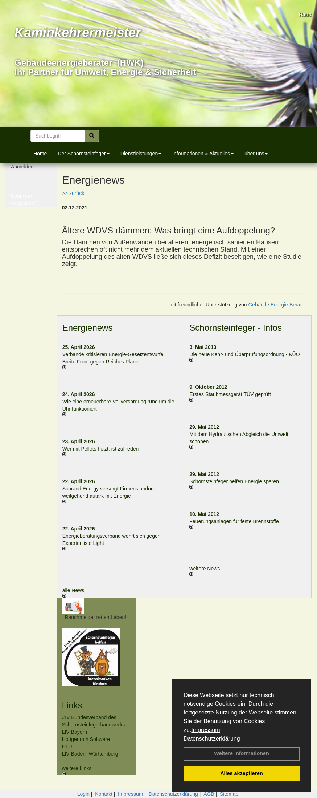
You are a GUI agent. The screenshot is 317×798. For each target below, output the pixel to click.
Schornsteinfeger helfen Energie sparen (234, 481)
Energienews (87, 328)
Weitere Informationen (241, 753)
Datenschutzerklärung (212, 739)
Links (72, 705)
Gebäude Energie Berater (277, 305)
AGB (208, 794)
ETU (67, 746)
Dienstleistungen (141, 153)
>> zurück (73, 193)
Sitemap (229, 794)
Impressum (205, 730)
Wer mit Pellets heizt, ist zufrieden (100, 449)
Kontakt (103, 794)
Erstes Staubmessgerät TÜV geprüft (230, 394)
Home (40, 153)
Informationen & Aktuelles (203, 153)
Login (83, 794)
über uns (256, 153)
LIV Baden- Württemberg (90, 754)
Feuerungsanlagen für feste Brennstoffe (234, 521)
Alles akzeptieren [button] (241, 773)
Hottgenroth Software (86, 739)
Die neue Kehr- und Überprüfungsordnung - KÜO (244, 354)
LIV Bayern (74, 732)
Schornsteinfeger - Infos (235, 328)
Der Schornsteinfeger (83, 153)
